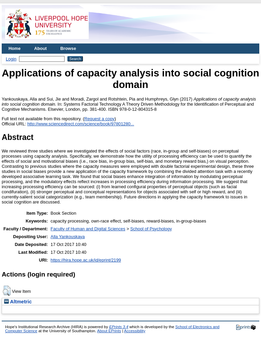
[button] (7, 291)
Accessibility (134, 331)
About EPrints (109, 331)
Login (11, 58)
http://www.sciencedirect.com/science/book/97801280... (80, 123)
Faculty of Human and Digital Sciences (88, 228)
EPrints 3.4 (118, 327)
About (40, 48)
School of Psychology (151, 228)
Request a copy (99, 118)
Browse (68, 48)
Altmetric (18, 301)
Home (14, 48)
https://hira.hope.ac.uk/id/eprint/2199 (86, 260)
